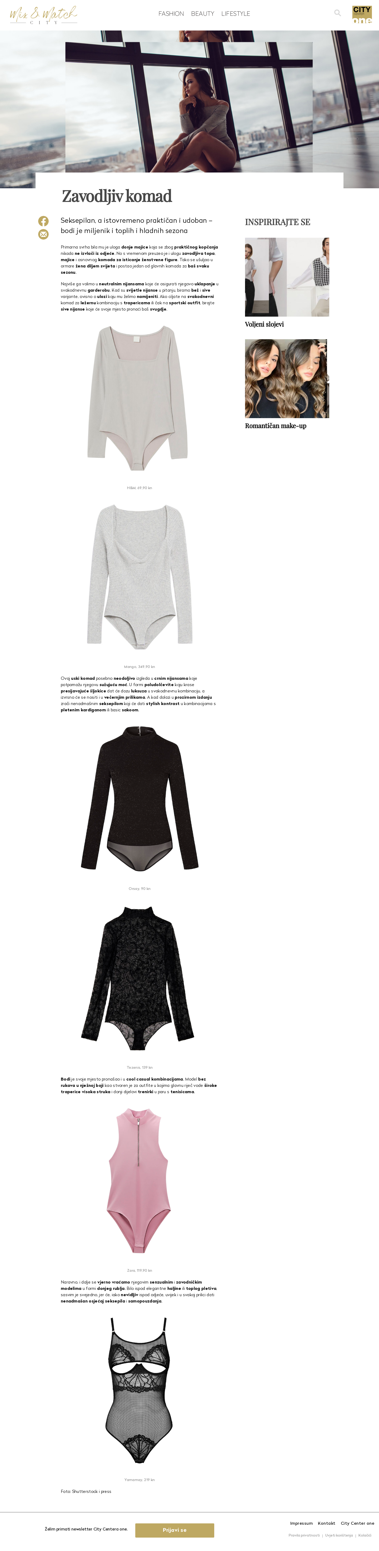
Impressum (301, 1524)
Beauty (202, 13)
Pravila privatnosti (304, 1536)
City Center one (358, 1524)
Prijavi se (175, 1530)
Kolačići (364, 1536)
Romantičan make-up (275, 425)
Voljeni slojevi (264, 324)
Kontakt (327, 1524)
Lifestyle (235, 13)
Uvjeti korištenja (339, 1536)
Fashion (171, 13)
